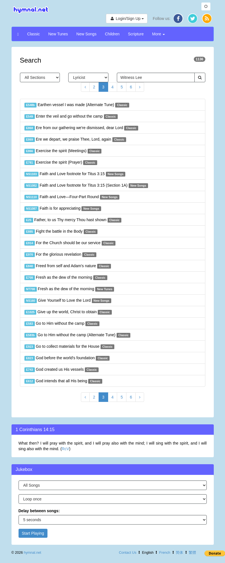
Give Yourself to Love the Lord (67, 300)
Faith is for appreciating (62, 208)
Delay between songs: (39, 511)
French (164, 553)
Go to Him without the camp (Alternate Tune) (77, 335)
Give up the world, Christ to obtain (68, 312)
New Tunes (58, 34)
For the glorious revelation (60, 254)
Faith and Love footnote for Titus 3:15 (74, 174)
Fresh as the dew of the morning (65, 277)
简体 (179, 553)
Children (112, 34)
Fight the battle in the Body (61, 231)
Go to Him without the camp (61, 323)
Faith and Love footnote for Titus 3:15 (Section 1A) (86, 185)
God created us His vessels (61, 369)
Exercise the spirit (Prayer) (60, 162)
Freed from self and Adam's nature (67, 266)
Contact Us (127, 553)
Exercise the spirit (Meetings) (63, 151)
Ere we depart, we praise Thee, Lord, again (75, 139)
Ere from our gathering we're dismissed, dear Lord (81, 128)
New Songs (86, 34)
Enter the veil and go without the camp (71, 116)
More (158, 34)
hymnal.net (32, 553)
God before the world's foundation (67, 358)
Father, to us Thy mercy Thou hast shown (73, 220)
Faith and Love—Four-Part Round (71, 197)
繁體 (192, 553)
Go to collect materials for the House (69, 346)
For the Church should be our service (70, 243)
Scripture (136, 34)
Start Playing (33, 533)
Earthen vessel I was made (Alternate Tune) (76, 104)
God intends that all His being (63, 381)
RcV (65, 449)
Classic (33, 34)
